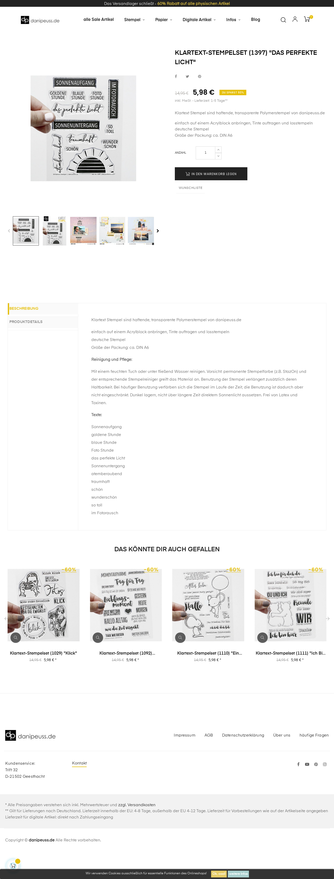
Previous (8, 257)
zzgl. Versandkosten (137, 831)
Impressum (184, 762)
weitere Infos (238, 874)
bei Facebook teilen (176, 103)
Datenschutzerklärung (243, 762)
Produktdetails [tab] (32, 348)
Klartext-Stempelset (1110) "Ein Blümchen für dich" (208, 680)
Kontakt (79, 790)
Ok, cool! (218, 874)
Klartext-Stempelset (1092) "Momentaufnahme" (125, 680)
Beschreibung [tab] (30, 335)
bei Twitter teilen (187, 103)
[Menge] (205, 179)
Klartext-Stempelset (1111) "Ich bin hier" (290, 680)
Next (157, 257)
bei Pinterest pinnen (199, 103)
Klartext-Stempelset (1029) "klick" (43, 680)
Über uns (281, 762)
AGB (209, 762)
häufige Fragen (314, 762)
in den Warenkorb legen (211, 200)
